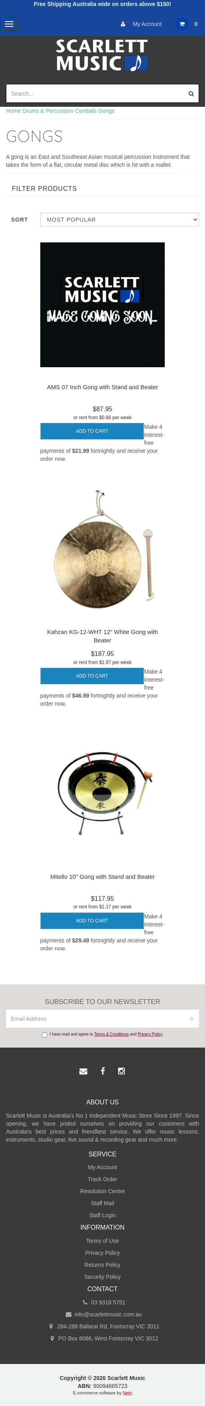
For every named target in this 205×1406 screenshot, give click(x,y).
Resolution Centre (102, 1191)
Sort (19, 219)
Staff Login (102, 1215)
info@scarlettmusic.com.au (102, 1314)
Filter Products (44, 188)
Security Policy (102, 1277)
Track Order (102, 1179)
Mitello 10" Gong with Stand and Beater (102, 876)
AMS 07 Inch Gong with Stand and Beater (102, 387)
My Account (139, 24)
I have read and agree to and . (103, 1035)
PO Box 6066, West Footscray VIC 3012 (102, 1338)
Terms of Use (102, 1241)
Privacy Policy (150, 1034)
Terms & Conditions (111, 1034)
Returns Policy (102, 1265)
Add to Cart (92, 431)
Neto (127, 1392)
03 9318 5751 (103, 1302)
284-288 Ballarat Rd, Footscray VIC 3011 (103, 1326)
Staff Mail (102, 1203)
